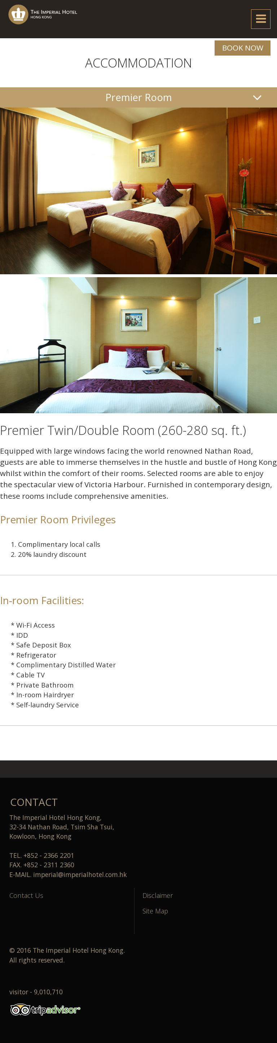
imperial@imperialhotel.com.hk (80, 874)
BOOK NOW (242, 48)
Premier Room (138, 97)
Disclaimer (157, 895)
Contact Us (26, 895)
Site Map (155, 910)
